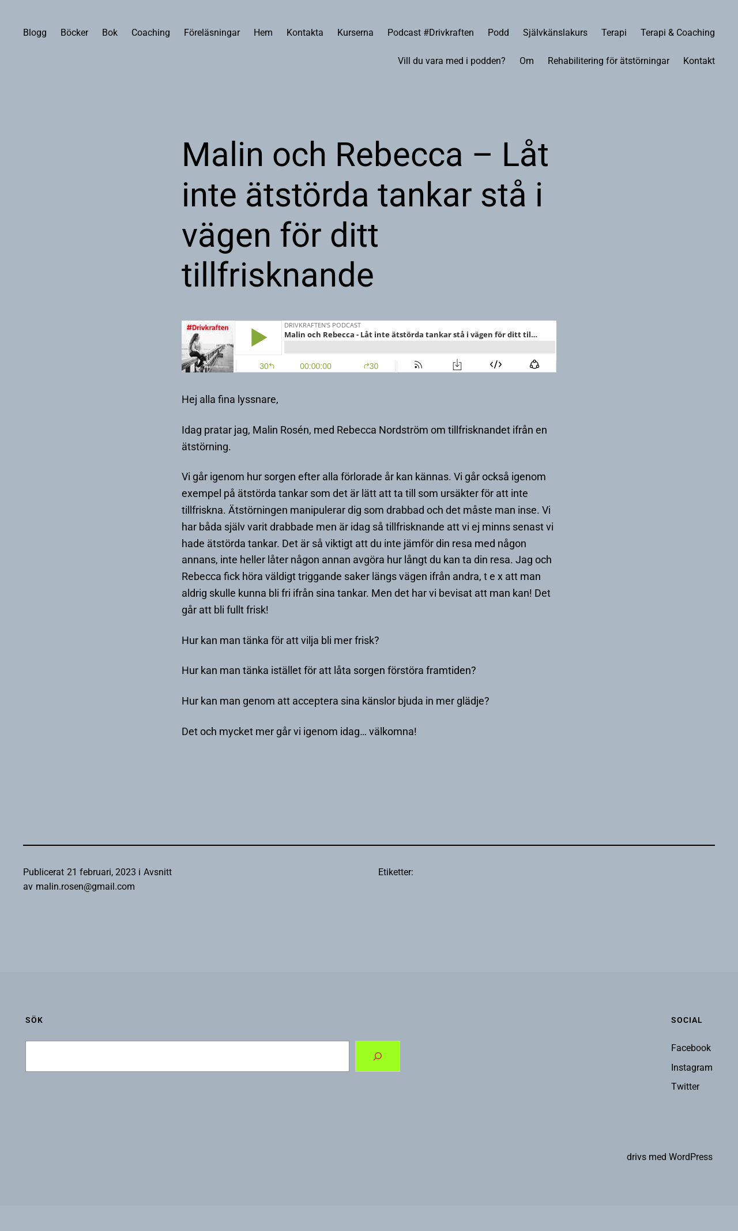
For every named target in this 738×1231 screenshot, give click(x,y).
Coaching (150, 32)
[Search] (377, 1056)
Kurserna (355, 32)
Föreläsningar (212, 32)
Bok (110, 32)
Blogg (35, 32)
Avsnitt (158, 872)
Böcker (74, 32)
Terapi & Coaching (678, 32)
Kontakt (699, 60)
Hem (263, 32)
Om (526, 60)
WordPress (691, 1156)
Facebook (691, 1047)
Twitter (685, 1086)
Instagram (692, 1067)
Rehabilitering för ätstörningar (608, 60)
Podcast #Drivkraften (430, 32)
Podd (498, 32)
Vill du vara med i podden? (452, 60)
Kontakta (305, 32)
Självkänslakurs (555, 32)
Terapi (614, 32)
